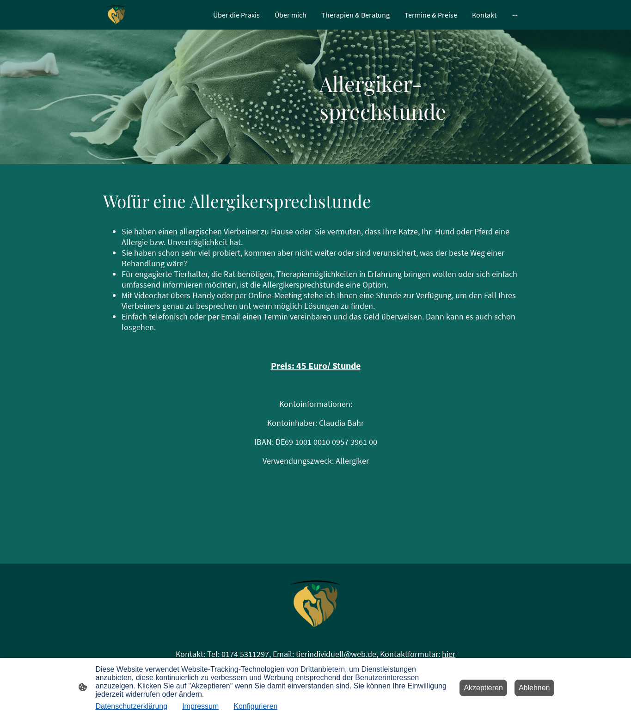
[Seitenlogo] (116, 14)
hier (448, 654)
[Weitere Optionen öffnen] (515, 15)
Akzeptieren (483, 688)
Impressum (200, 706)
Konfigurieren (255, 706)
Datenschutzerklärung (132, 706)
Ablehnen (534, 688)
